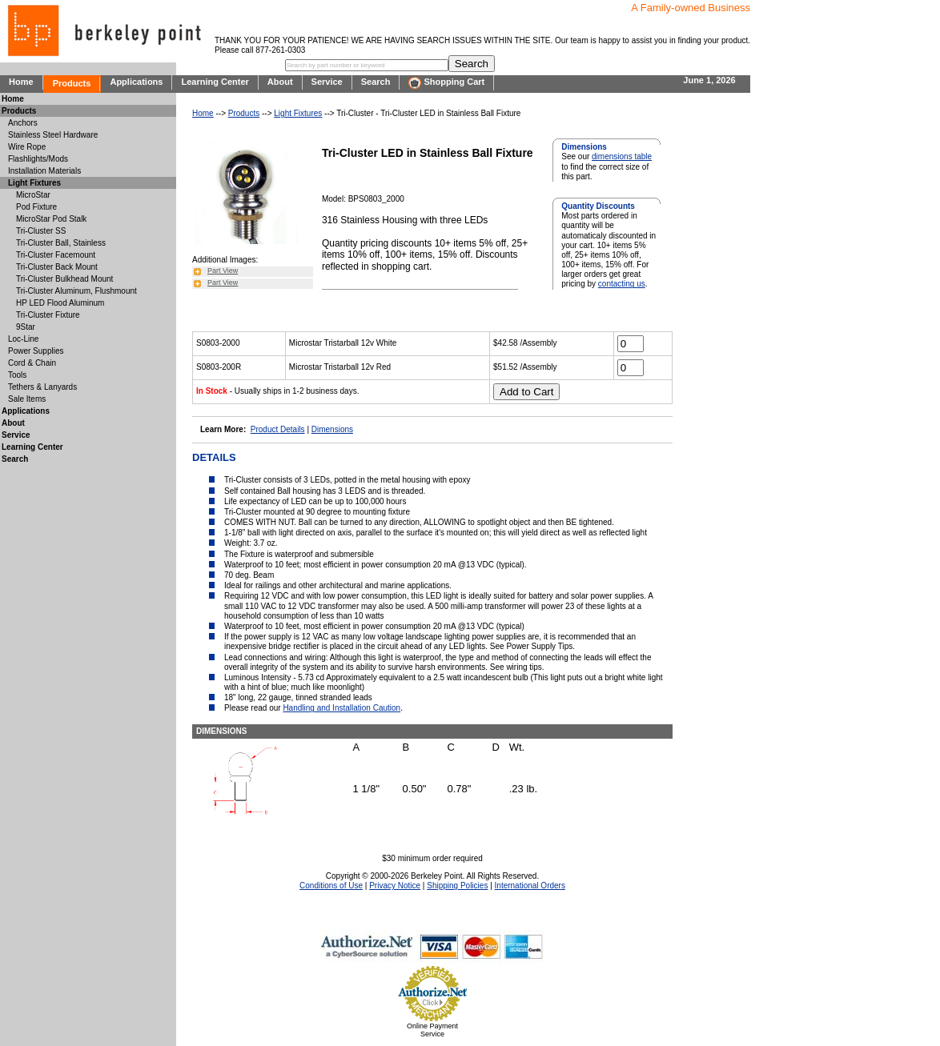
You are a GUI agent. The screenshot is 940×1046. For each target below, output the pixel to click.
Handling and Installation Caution (341, 707)
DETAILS (214, 457)
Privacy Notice (394, 885)
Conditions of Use (331, 885)
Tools (17, 375)
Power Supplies (35, 351)
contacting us (621, 283)
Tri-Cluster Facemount (55, 254)
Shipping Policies (457, 885)
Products (72, 83)
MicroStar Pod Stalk (51, 218)
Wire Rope (27, 146)
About (280, 81)
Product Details (278, 429)
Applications (136, 81)
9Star (25, 327)
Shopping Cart (446, 83)
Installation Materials (44, 170)
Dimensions (332, 429)
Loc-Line (23, 339)
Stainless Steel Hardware (53, 134)
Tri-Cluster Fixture (48, 315)
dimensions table (622, 156)
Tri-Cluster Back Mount (57, 267)
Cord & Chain (32, 363)
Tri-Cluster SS (41, 230)
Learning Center (214, 81)
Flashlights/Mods (38, 158)
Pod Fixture (36, 206)
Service (327, 81)
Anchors (23, 122)
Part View (222, 271)
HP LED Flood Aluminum (60, 303)
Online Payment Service (432, 1030)
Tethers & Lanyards (42, 387)
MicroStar (33, 194)
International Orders (530, 885)
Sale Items (27, 399)
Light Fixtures (298, 113)
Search (376, 81)
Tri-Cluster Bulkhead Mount (64, 279)
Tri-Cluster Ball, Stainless (61, 242)
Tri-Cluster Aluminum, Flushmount (76, 291)
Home (21, 81)
